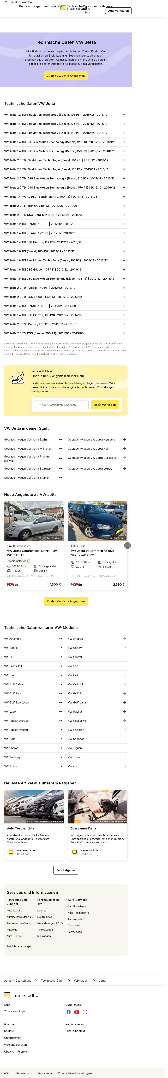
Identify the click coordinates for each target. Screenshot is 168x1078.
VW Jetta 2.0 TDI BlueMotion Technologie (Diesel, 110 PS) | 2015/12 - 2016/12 (66, 160)
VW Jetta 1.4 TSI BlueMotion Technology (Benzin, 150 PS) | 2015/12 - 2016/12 (66, 133)
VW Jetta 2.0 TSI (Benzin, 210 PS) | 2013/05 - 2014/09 (66, 205)
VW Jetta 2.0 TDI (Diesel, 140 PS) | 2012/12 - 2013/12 (66, 287)
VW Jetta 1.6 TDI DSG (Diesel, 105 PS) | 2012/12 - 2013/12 (66, 269)
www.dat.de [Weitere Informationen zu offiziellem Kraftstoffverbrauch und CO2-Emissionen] (71, 354)
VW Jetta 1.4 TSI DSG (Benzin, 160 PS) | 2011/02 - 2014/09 (66, 315)
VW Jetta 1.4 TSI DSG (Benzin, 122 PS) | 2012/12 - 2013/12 (66, 242)
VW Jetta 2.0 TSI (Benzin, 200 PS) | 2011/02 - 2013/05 (66, 324)
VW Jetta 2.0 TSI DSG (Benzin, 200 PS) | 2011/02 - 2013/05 (66, 333)
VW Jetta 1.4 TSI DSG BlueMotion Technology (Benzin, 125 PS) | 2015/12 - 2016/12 (66, 142)
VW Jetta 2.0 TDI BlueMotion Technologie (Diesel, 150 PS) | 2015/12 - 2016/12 (66, 169)
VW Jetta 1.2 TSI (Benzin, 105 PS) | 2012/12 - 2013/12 (66, 224)
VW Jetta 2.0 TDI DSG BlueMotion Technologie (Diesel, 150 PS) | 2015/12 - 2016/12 (66, 187)
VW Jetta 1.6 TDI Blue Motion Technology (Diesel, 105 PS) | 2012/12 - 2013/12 (66, 260)
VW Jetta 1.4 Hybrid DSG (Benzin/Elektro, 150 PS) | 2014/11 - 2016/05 (66, 196)
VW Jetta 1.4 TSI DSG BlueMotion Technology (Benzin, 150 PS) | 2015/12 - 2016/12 (66, 151)
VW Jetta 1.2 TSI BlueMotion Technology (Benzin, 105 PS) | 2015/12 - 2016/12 (66, 114)
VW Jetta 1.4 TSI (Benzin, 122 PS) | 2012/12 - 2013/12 (66, 233)
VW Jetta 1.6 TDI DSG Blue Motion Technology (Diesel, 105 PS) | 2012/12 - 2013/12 (66, 278)
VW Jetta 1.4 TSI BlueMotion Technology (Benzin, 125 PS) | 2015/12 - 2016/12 (66, 123)
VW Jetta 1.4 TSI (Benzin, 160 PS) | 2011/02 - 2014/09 (66, 306)
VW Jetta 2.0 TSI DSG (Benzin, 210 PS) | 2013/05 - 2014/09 (66, 215)
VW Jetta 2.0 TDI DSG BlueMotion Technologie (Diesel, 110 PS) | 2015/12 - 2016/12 (66, 178)
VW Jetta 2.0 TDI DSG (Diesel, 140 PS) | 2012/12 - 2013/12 (66, 297)
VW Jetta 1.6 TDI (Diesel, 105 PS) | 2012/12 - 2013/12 (66, 251)
